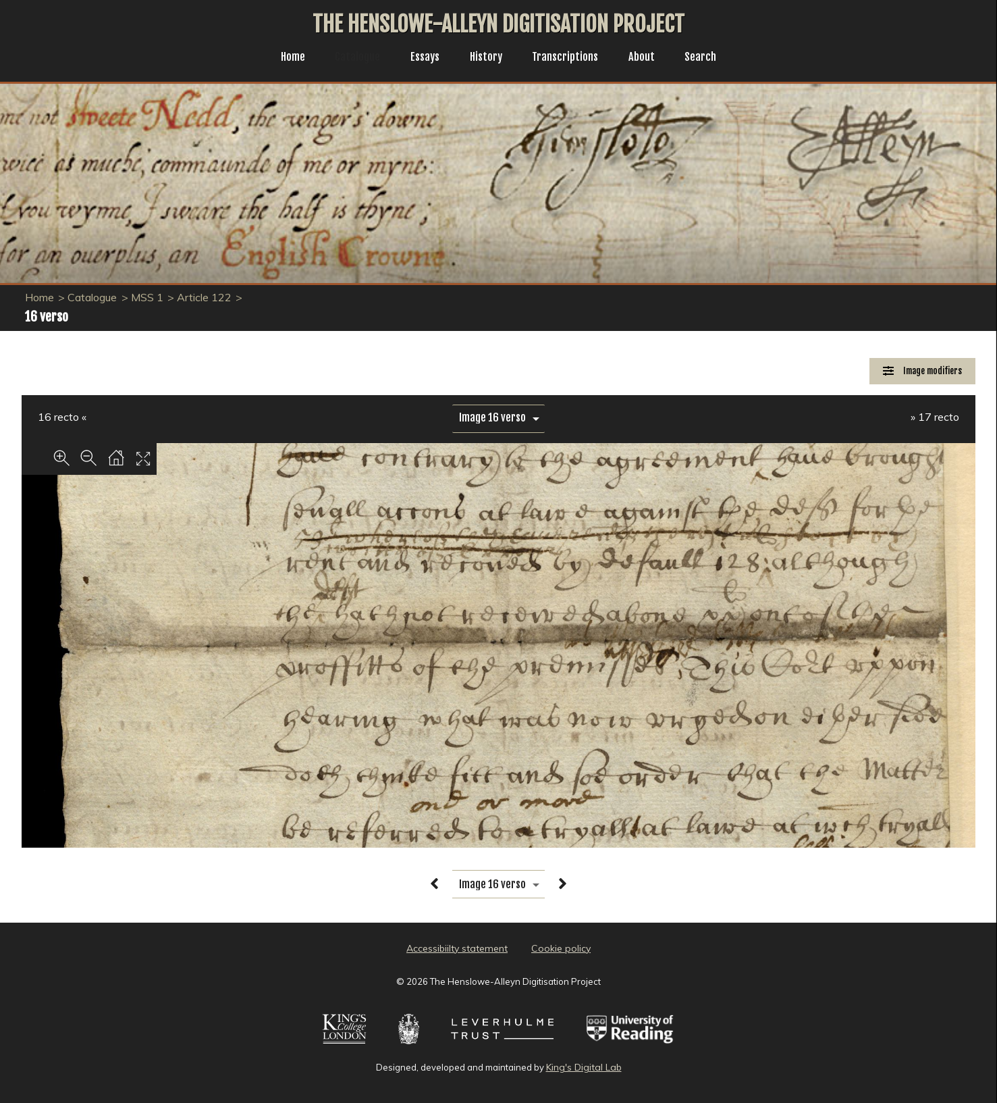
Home (282, 58)
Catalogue (350, 58)
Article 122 (204, 297)
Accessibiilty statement (457, 948)
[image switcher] (498, 417)
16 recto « (62, 417)
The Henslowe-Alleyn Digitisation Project (498, 24)
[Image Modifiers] (922, 371)
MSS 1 (147, 297)
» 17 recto (935, 417)
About (650, 58)
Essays (421, 58)
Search (711, 58)
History (486, 58)
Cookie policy (561, 948)
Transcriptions (569, 58)
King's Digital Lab (584, 1067)
